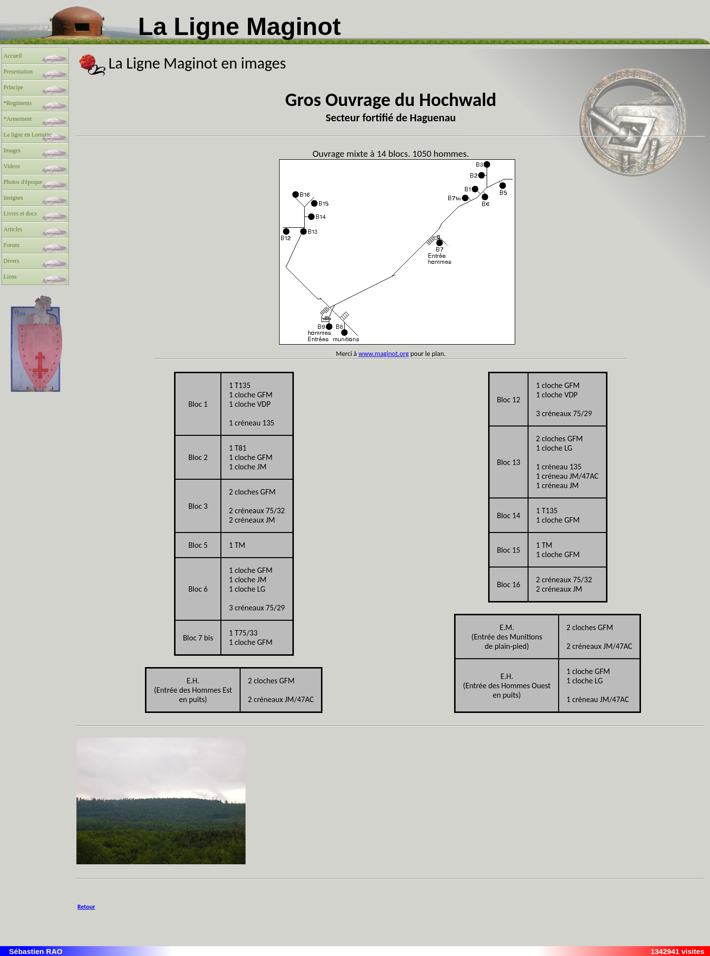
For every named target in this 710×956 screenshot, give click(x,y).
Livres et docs (19, 213)
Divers (11, 260)
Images (12, 150)
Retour (86, 906)
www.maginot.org (383, 354)
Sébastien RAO (35, 951)
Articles (12, 229)
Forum (11, 245)
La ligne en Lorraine (27, 134)
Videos (11, 166)
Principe (13, 87)
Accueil (12, 55)
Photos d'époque (22, 181)
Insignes (13, 197)
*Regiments (17, 103)
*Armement (17, 118)
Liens (10, 276)
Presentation (18, 71)
